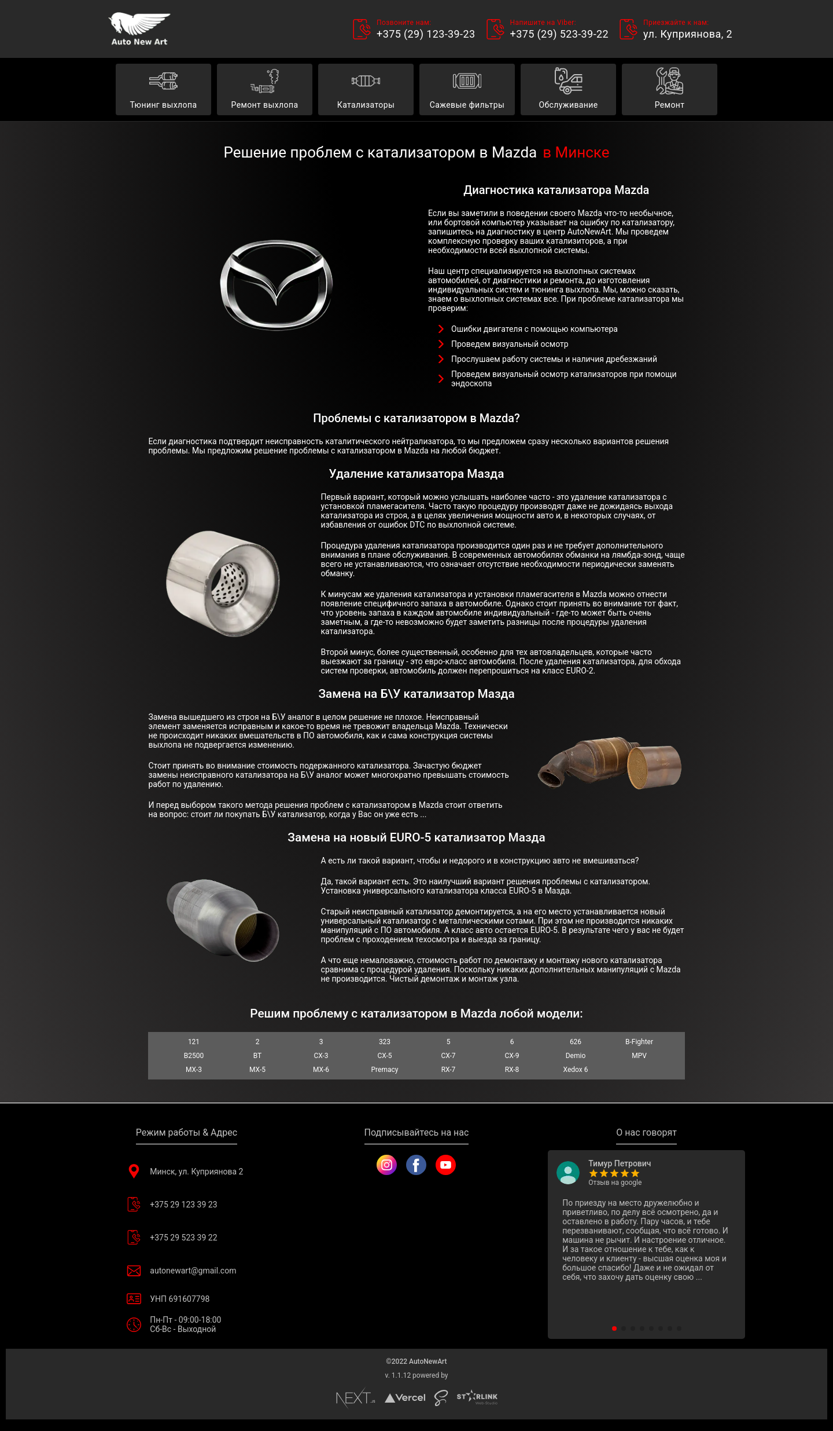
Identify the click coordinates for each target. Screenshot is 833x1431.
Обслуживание (568, 90)
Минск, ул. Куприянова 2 (186, 1171)
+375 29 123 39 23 (186, 1204)
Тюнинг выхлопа (163, 90)
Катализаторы (366, 90)
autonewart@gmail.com (186, 1270)
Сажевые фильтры (467, 90)
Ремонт (669, 90)
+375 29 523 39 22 (186, 1237)
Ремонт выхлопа (264, 90)
